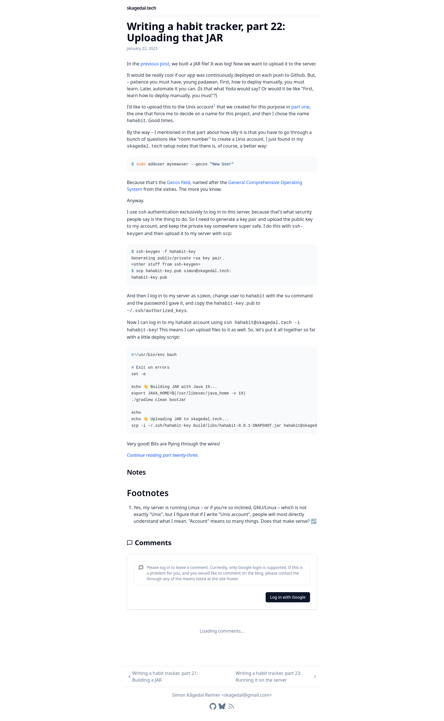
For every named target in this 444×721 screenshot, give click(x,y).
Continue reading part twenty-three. (163, 455)
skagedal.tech (141, 8)
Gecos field (178, 182)
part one (300, 107)
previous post (154, 64)
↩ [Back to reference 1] (314, 521)
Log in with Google (288, 597)
